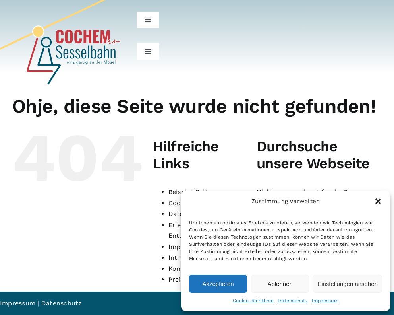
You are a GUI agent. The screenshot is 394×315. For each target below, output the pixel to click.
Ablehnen (279, 283)
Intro (176, 257)
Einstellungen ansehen (347, 283)
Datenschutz (293, 300)
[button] (378, 201)
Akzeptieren (218, 283)
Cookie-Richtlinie (253, 300)
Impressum (325, 300)
